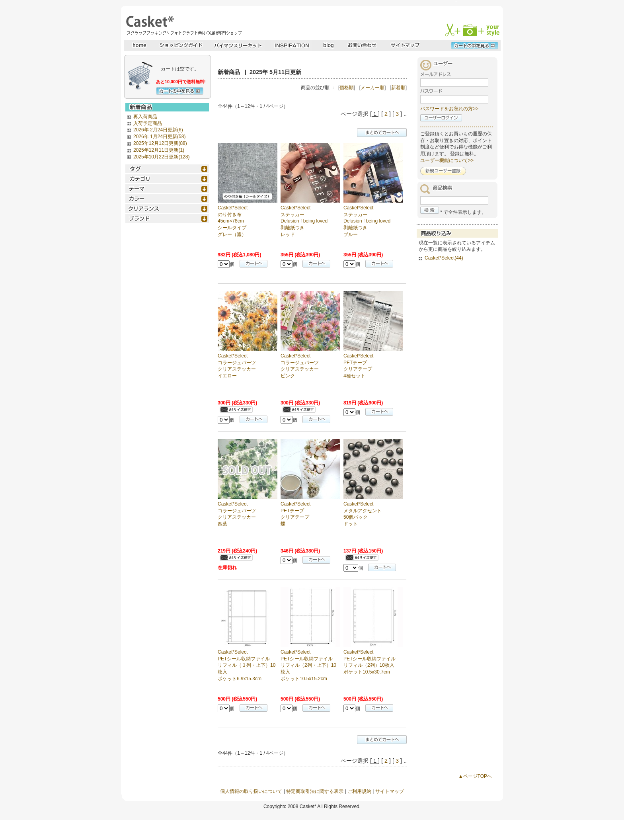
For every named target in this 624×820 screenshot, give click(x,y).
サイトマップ (389, 791)
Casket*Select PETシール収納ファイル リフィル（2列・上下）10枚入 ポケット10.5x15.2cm (308, 665)
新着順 (398, 87)
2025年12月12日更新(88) (160, 143)
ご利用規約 (359, 791)
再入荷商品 (145, 116)
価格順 (346, 87)
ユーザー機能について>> (447, 160)
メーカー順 (372, 87)
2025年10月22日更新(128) (161, 157)
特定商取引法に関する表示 (314, 791)
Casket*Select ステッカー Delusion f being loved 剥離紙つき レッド (304, 221)
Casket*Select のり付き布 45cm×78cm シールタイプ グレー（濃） (233, 221)
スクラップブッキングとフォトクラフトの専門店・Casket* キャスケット (183, 25)
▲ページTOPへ (475, 776)
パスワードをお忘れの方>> (449, 108)
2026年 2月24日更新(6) (158, 130)
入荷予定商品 (147, 123)
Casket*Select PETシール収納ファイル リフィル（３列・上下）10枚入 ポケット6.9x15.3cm (246, 665)
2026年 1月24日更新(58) (159, 136)
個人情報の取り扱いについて (251, 791)
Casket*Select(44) (444, 258)
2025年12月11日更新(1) (158, 150)
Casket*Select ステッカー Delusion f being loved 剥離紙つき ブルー (366, 221)
